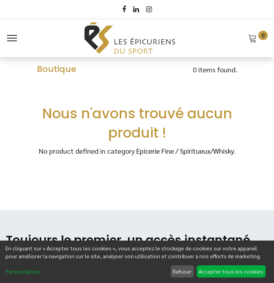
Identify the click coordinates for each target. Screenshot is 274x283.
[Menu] (12, 38)
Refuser (182, 271)
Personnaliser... (24, 271)
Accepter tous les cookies (231, 271)
